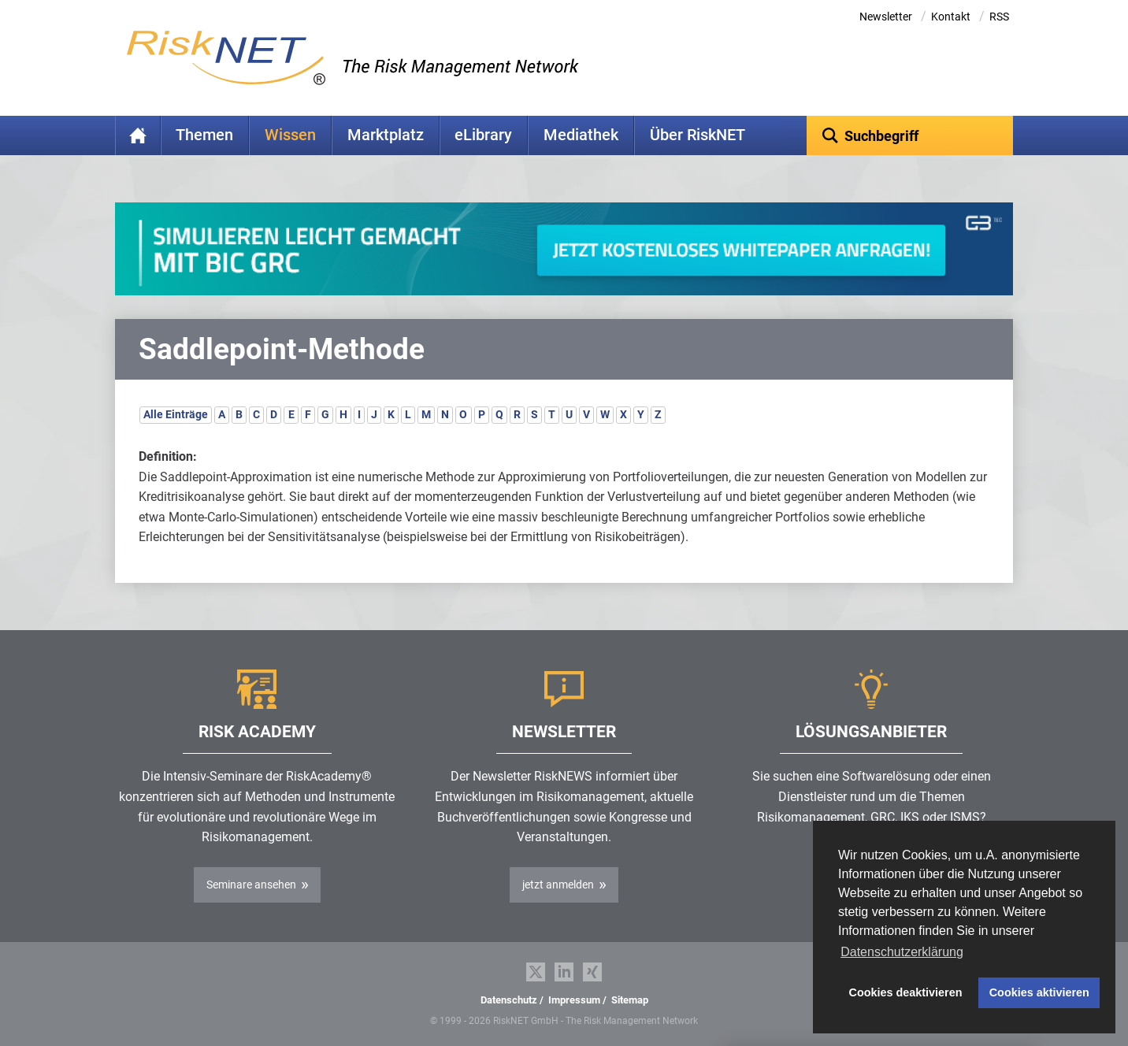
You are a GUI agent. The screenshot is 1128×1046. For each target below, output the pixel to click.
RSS (999, 16)
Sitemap (629, 1000)
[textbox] (910, 135)
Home (138, 135)
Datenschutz (509, 1000)
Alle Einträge (175, 414)
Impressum (574, 1000)
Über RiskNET (697, 135)
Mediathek (581, 135)
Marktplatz (385, 135)
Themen (204, 135)
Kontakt (950, 16)
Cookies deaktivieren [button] (906, 992)
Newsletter (885, 16)
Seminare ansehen (251, 884)
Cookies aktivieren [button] (1039, 992)
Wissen (290, 135)
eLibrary (483, 135)
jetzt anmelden (558, 884)
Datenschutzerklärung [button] (901, 952)
